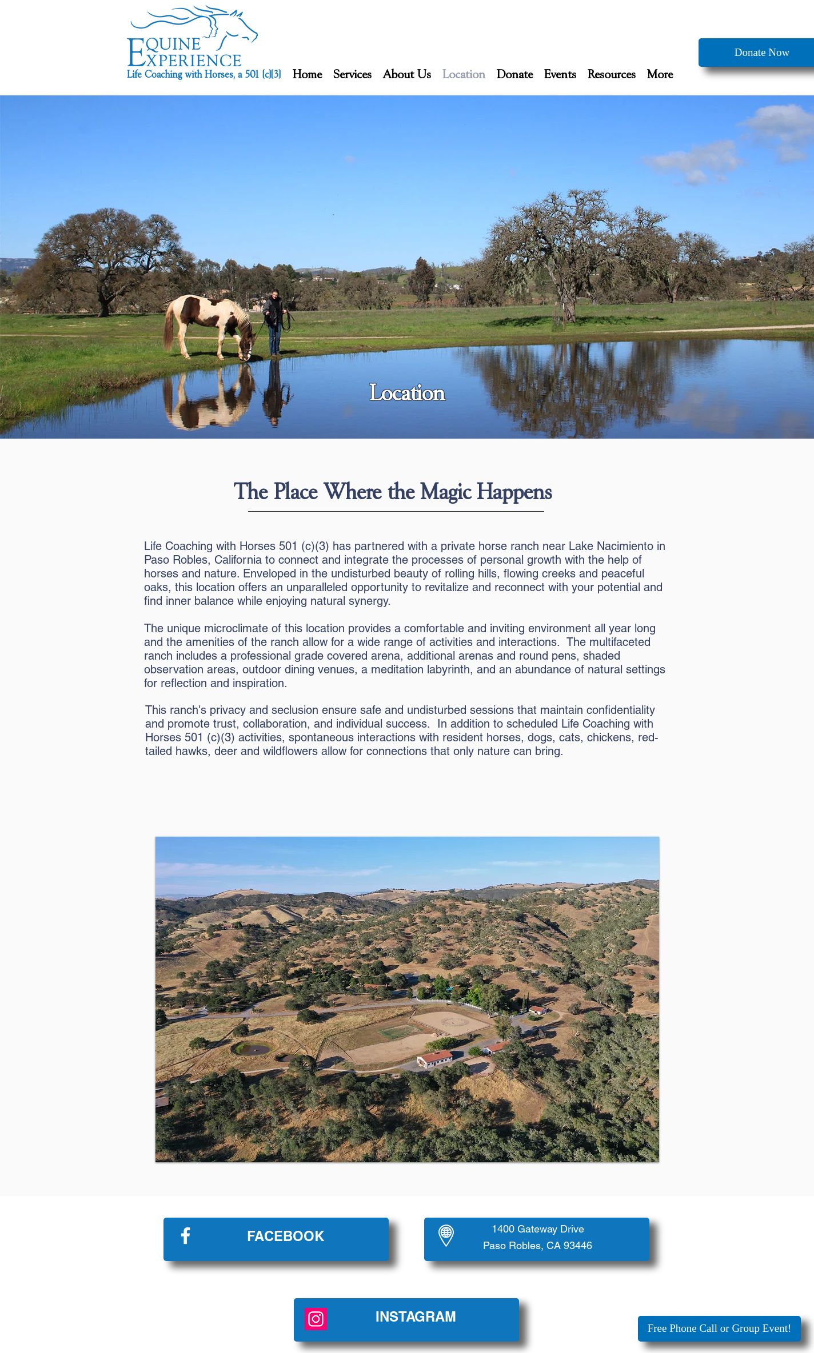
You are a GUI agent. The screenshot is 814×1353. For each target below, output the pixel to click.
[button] (352, 75)
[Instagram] (316, 1319)
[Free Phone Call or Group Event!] (719, 1329)
